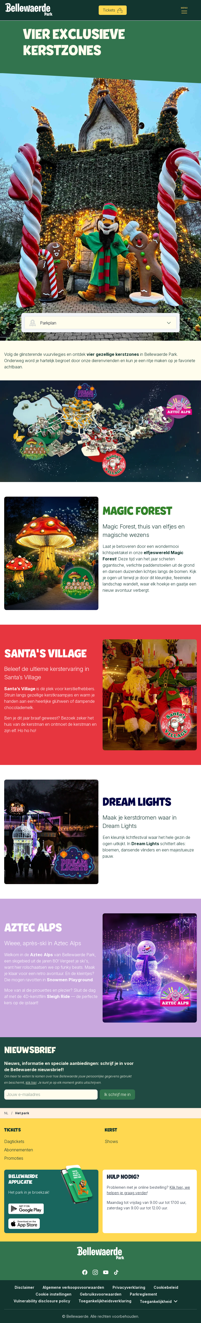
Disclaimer (24, 1287)
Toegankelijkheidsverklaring (105, 1301)
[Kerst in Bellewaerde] (6, 1113)
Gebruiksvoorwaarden (100, 1294)
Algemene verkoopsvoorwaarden (73, 1287)
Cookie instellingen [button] (53, 1294)
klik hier (31, 1082)
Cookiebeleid (166, 1287)
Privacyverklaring (129, 1287)
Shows (111, 1141)
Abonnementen (18, 1149)
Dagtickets (14, 1141)
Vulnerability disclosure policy (42, 1301)
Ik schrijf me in (117, 1094)
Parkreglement (143, 1294)
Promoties (13, 1158)
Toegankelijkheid (159, 1301)
